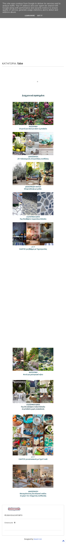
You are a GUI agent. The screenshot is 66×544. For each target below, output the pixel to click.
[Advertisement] (35, 39)
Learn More (30, 16)
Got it (39, 16)
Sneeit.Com (38, 539)
